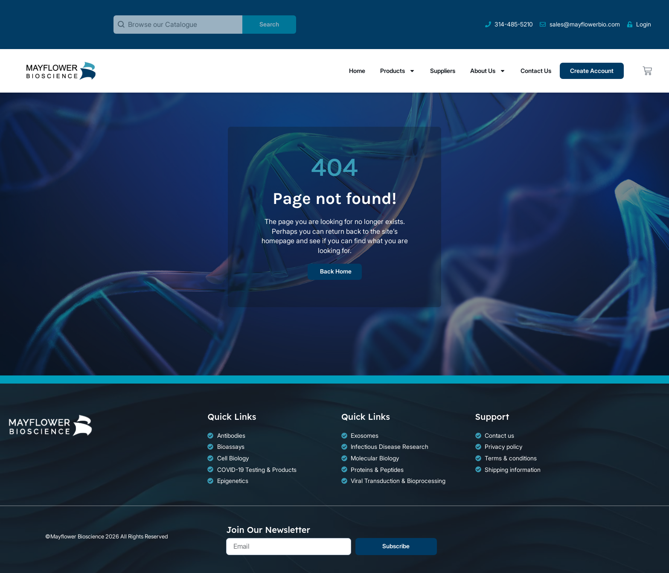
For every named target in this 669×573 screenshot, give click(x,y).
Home (357, 70)
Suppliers (442, 70)
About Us (488, 71)
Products (397, 71)
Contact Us (536, 70)
